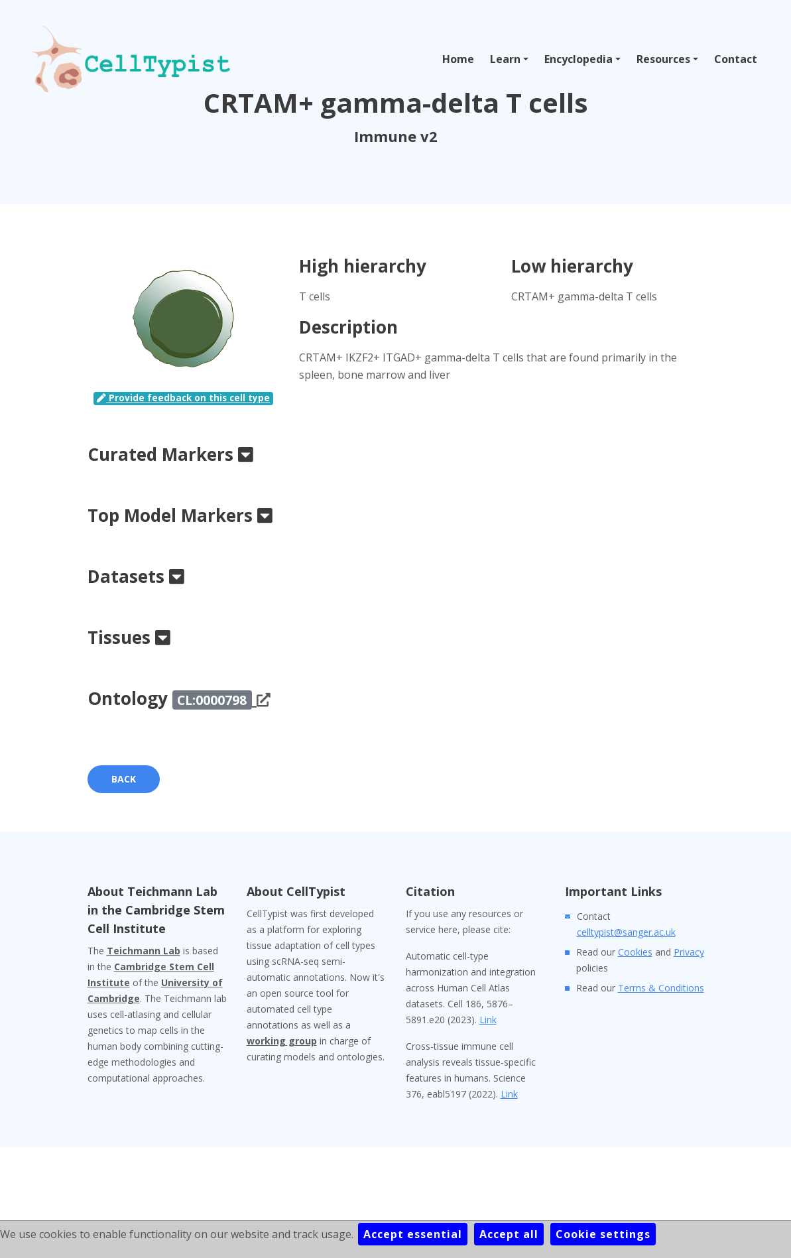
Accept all (508, 1234)
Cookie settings (603, 1234)
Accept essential (412, 1234)
